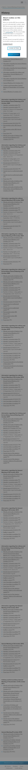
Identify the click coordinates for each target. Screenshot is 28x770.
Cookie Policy (8, 44)
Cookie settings (14, 48)
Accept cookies (14, 54)
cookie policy (9, 32)
